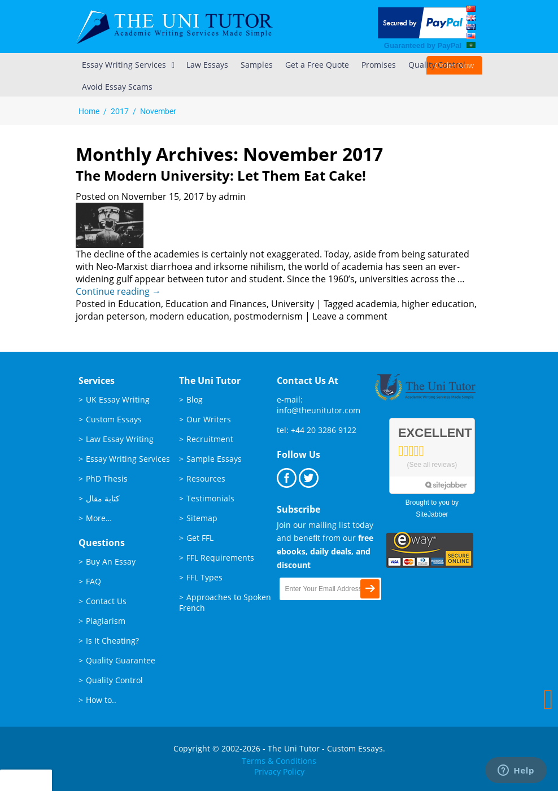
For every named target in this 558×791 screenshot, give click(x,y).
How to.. (101, 699)
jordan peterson (110, 316)
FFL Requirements (220, 557)
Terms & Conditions (279, 760)
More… (99, 518)
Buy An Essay (111, 561)
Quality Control (114, 680)
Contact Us (106, 601)
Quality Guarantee (120, 660)
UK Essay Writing (118, 399)
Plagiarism (105, 620)
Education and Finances (216, 304)
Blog (194, 399)
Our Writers (208, 419)
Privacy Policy (279, 771)
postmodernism (268, 316)
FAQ (93, 581)
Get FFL (199, 537)
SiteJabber (432, 514)
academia (376, 304)
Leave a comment (349, 316)
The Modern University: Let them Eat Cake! (221, 175)
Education (139, 304)
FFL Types (204, 577)
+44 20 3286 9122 (323, 430)
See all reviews (432, 465)
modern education (189, 316)
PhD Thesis (107, 478)
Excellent (435, 433)
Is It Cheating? (112, 640)
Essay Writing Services (128, 458)
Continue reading (118, 291)
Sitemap (201, 518)
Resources (205, 478)
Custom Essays (114, 419)
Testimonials (210, 498)
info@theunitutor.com (318, 410)
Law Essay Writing (120, 439)
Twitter (309, 478)
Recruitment (209, 439)
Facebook (287, 478)
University (292, 304)
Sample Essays (214, 458)
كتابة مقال (103, 498)
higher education (438, 304)
